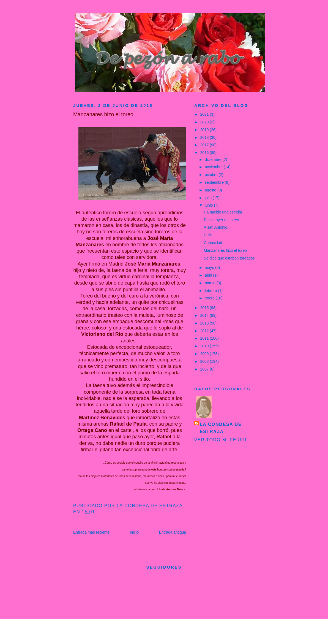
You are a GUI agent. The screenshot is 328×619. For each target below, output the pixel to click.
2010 (205, 346)
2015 (205, 308)
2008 (205, 361)
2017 (205, 145)
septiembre (215, 182)
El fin (208, 235)
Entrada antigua (172, 532)
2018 (205, 137)
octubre (211, 174)
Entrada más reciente (91, 532)
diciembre (213, 159)
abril (209, 275)
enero (210, 298)
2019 (205, 130)
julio (209, 198)
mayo (210, 267)
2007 (205, 369)
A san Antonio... (217, 227)
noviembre (214, 167)
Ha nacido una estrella (223, 212)
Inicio (134, 532)
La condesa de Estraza (221, 428)
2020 (205, 122)
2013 (205, 323)
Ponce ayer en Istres (221, 220)
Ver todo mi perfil (221, 439)
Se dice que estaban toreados (229, 258)
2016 (205, 152)
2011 (205, 338)
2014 (205, 315)
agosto (211, 190)
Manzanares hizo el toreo (225, 250)
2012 (205, 331)
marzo (211, 283)
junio (209, 205)
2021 (205, 114)
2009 (205, 354)
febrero (211, 290)
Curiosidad (213, 242)
